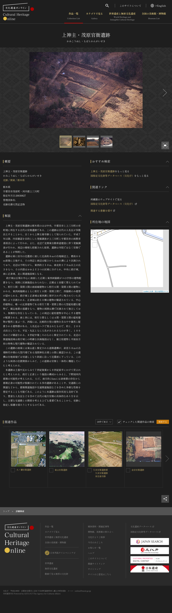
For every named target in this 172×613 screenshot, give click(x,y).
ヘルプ (91, 553)
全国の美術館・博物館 (154, 16)
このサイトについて (130, 5)
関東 (12, 180)
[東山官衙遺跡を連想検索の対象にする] (51, 470)
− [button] (95, 238)
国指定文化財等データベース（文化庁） (112, 175)
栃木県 (21, 180)
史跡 (5, 180)
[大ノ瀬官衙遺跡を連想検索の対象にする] (13, 470)
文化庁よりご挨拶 (96, 537)
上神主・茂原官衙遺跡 (103, 171)
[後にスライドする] (164, 92)
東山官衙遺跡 (61, 469)
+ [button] (95, 233)
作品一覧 (73, 16)
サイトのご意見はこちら (99, 574)
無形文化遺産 (51, 568)
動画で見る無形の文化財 (56, 573)
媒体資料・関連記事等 (98, 526)
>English (158, 5)
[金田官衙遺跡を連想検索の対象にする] (128, 470)
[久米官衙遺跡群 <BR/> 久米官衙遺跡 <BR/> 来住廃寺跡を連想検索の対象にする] (90, 470)
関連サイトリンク (96, 563)
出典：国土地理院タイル (159, 291)
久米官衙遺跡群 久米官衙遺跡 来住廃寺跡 (101, 473)
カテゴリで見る (94, 16)
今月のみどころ (95, 542)
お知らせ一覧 (94, 547)
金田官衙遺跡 (138, 469)
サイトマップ (94, 568)
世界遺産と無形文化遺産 (122, 16)
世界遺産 (49, 563)
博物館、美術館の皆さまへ (100, 531)
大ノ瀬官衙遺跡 (23, 469)
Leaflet (146, 291)
